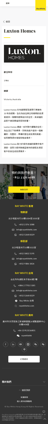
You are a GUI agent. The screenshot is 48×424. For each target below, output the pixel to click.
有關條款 (24, 397)
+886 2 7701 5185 (26, 285)
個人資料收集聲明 (24, 401)
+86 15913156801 (26, 330)
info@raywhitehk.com (26, 229)
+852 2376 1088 (24, 177)
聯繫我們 (24, 189)
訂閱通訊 (24, 359)
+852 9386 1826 (26, 263)
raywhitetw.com (26, 305)
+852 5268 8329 (26, 234)
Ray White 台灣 (26, 300)
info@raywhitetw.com (26, 290)
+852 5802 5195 (26, 253)
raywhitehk (26, 335)
